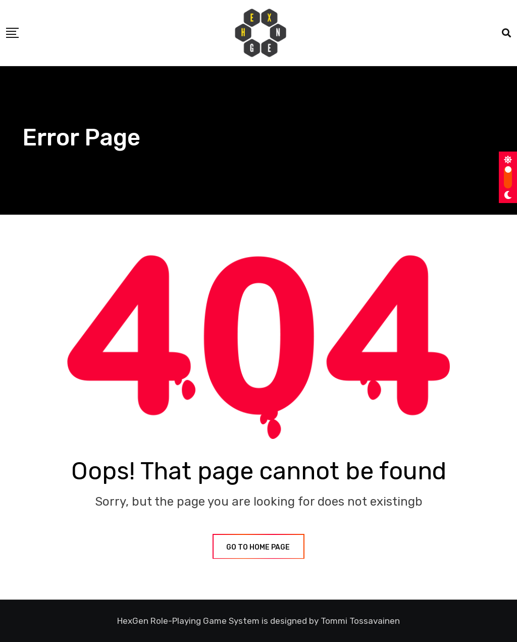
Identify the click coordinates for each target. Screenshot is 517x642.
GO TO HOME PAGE (258, 547)
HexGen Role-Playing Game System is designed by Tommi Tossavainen (258, 621)
